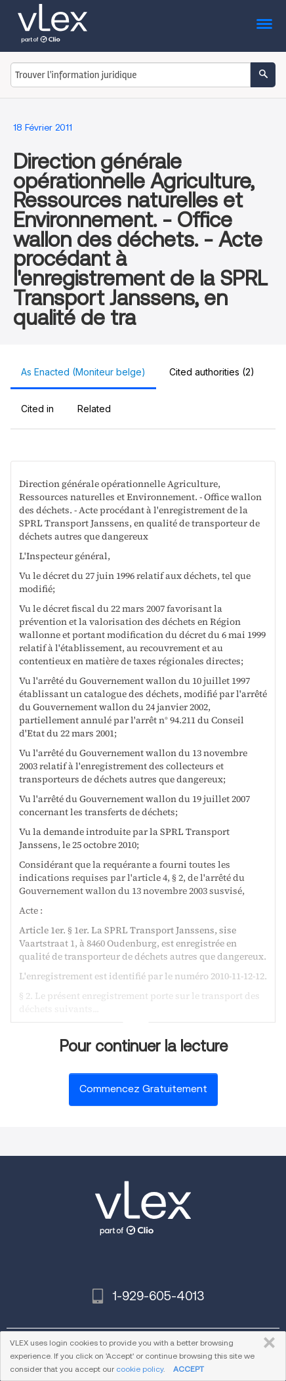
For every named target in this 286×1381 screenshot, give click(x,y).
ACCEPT (188, 1369)
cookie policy (139, 1369)
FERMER (267, 1342)
